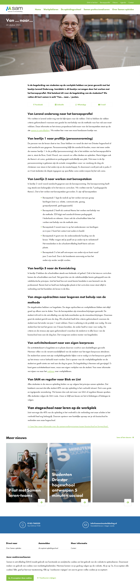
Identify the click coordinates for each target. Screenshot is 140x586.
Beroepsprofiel (105, 2)
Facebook (38, 104)
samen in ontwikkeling (40, 130)
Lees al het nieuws (124, 437)
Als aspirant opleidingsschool (48, 548)
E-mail (102, 104)
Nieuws (115, 2)
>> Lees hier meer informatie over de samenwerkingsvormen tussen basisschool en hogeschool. (68, 426)
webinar (50, 371)
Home (38, 9)
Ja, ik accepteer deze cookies (20, 578)
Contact (131, 2)
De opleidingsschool (71, 9)
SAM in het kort (92, 2)
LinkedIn (59, 104)
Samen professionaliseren (97, 9)
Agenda (123, 2)
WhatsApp (80, 104)
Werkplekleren (51, 9)
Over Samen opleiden (123, 9)
